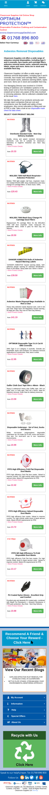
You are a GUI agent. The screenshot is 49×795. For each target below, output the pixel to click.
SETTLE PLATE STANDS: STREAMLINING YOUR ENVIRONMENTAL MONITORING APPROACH (26, 682)
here (16, 96)
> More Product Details (15, 146)
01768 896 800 (19, 37)
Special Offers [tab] (26, 716)
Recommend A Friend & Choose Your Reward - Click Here (24, 638)
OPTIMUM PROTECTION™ (15, 21)
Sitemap (35, 790)
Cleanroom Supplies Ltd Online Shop (17, 15)
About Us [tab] (26, 722)
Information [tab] (26, 704)
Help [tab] (26, 710)
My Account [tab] (26, 697)
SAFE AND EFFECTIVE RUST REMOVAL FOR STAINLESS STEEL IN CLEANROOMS (26, 678)
